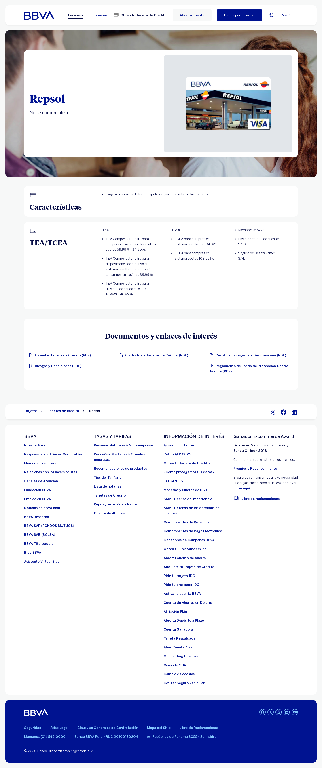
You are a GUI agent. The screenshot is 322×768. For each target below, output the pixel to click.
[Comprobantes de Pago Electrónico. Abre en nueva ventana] (193, 531)
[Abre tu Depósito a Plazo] (184, 620)
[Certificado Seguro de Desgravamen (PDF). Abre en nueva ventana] (249, 355)
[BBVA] (36, 712)
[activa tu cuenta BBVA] (182, 593)
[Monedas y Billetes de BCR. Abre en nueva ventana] (185, 490)
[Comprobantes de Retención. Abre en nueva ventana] (187, 522)
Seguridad (32, 728)
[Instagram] (278, 712)
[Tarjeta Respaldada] (179, 638)
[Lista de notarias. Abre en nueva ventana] (107, 486)
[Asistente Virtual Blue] (41, 561)
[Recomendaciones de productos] (120, 468)
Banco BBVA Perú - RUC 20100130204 (106, 737)
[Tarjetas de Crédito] (110, 495)
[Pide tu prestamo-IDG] (181, 584)
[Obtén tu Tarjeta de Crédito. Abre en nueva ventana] (139, 15)
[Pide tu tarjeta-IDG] (179, 576)
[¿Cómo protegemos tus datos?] (189, 472)
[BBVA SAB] (39, 534)
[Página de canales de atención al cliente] (41, 481)
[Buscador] (271, 15)
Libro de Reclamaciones (199, 728)
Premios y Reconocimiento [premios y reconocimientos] (255, 469)
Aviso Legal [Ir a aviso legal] (59, 728)
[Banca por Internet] (239, 15)
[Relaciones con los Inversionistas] (50, 472)
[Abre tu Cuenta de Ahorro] (185, 558)
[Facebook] (283, 412)
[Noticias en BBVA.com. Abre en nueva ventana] (42, 508)
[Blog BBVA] (32, 552)
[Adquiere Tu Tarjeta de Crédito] (189, 567)
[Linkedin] (287, 712)
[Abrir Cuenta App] (178, 647)
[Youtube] (295, 712)
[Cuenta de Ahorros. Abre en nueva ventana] (109, 513)
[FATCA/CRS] (173, 481)
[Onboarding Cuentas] (181, 656)
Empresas (99, 15)
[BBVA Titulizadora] (39, 543)
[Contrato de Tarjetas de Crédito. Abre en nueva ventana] (155, 355)
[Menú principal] (290, 15)
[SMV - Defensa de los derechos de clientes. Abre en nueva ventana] (196, 510)
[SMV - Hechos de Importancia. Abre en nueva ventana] (188, 499)
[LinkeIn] (294, 412)
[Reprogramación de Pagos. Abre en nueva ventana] (115, 504)
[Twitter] (272, 412)
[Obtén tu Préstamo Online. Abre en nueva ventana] (185, 549)
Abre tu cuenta (192, 15)
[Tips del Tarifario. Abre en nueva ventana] (107, 477)
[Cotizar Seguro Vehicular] (184, 683)
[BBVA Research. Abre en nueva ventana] (36, 517)
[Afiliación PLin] (175, 611)
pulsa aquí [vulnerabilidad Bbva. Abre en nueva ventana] (241, 488)
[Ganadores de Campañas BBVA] (189, 540)
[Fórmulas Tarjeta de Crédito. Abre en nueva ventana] (61, 355)
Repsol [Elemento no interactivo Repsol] (94, 411)
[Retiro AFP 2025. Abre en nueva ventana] (177, 454)
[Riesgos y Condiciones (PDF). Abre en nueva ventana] (56, 366)
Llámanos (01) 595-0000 (45, 737)
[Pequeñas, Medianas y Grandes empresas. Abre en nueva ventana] (126, 457)
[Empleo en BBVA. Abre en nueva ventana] (37, 499)
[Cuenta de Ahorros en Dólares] (188, 602)
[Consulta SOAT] (176, 665)
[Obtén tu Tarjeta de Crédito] (187, 463)
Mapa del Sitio (159, 728)
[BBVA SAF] (49, 525)
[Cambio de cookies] (179, 674)
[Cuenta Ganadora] (178, 629)
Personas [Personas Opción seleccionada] (75, 15)
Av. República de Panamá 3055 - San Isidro (181, 737)
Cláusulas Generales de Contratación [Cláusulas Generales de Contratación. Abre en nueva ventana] (107, 728)
